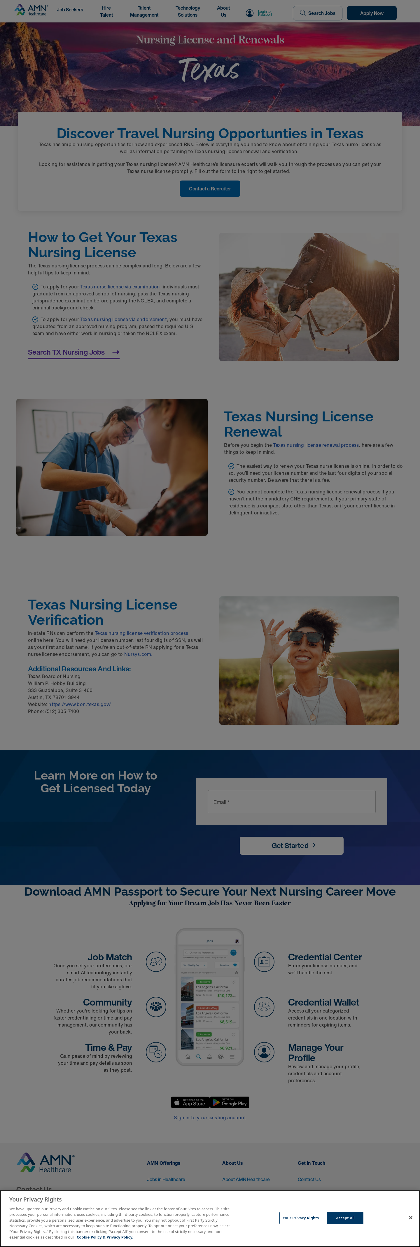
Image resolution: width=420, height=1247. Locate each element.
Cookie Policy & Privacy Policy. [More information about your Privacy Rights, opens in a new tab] (105, 1237)
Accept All (345, 1217)
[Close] (410, 1217)
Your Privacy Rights (301, 1217)
